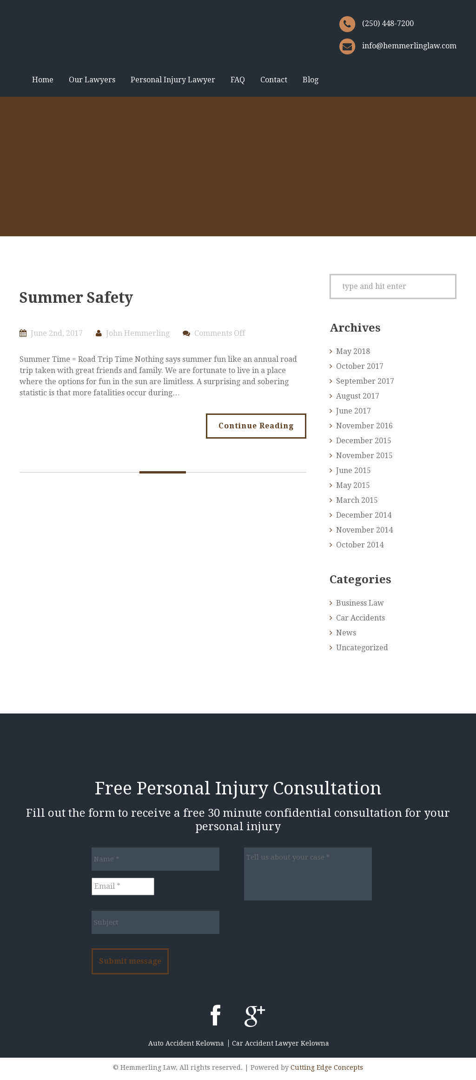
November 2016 (364, 425)
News (346, 632)
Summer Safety (76, 298)
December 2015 (363, 440)
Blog (310, 79)
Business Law (360, 603)
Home (42, 79)
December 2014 (363, 515)
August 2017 (357, 396)
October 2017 (359, 366)
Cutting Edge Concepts (327, 1067)
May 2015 (353, 485)
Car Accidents (360, 617)
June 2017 (353, 411)
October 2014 (359, 544)
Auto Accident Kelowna (186, 1043)
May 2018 (353, 351)
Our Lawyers (92, 79)
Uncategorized (362, 647)
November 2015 (364, 455)
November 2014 (364, 530)
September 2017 (365, 381)
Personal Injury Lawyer (173, 79)
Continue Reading (256, 425)
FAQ (238, 79)
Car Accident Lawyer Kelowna (280, 1043)
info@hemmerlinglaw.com (409, 45)
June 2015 (353, 470)
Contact (273, 79)
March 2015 (357, 500)
